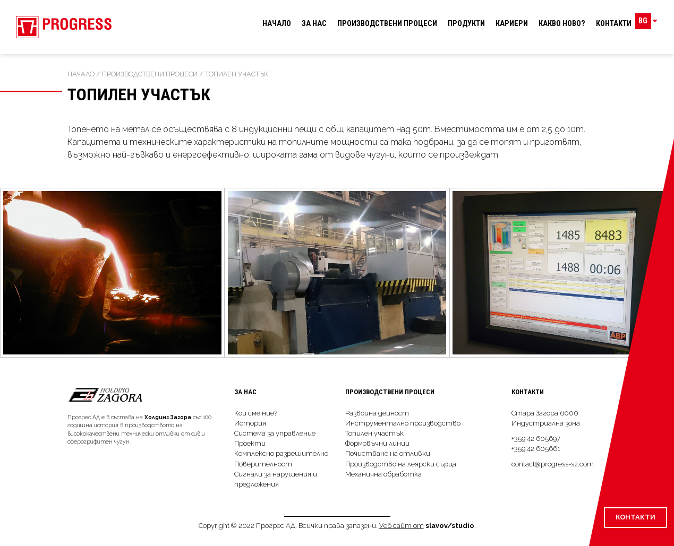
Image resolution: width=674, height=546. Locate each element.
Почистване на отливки (387, 453)
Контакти (614, 23)
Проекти (250, 443)
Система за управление (274, 433)
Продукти (466, 23)
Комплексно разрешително (281, 453)
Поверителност (263, 464)
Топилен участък (374, 433)
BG (650, 23)
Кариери (512, 23)
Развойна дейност (377, 413)
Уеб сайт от (401, 526)
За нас (314, 23)
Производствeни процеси (387, 23)
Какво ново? (562, 23)
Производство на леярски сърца (400, 464)
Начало (276, 23)
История (250, 423)
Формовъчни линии (377, 443)
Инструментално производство (402, 423)
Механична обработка (383, 474)
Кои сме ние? (255, 413)
